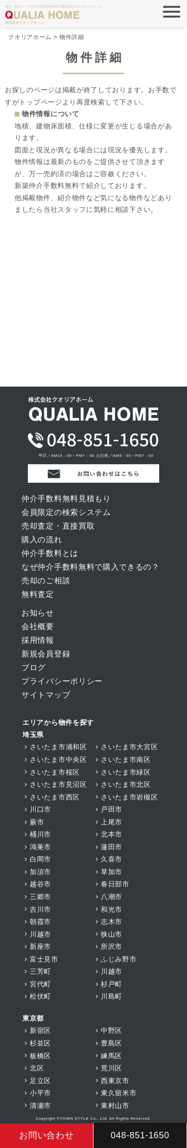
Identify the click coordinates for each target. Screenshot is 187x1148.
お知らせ (37, 613)
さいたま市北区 (126, 784)
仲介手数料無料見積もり (66, 498)
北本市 (111, 834)
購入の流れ (41, 539)
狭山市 (111, 934)
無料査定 (37, 594)
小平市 (40, 1093)
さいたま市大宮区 (129, 747)
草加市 (111, 872)
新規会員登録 (45, 654)
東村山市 (115, 1105)
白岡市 (40, 859)
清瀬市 (40, 1105)
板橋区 (40, 1056)
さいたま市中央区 (58, 759)
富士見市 (44, 959)
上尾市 (111, 822)
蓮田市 (111, 847)
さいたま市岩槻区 (129, 797)
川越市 (40, 934)
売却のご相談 (45, 580)
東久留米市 (119, 1093)
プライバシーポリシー (62, 681)
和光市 (111, 909)
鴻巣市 (40, 847)
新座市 (40, 946)
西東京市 (115, 1081)
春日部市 (115, 884)
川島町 (111, 996)
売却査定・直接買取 (57, 526)
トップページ (40, 102)
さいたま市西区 (55, 797)
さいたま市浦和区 (58, 747)
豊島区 (111, 1043)
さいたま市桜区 (55, 772)
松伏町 (40, 996)
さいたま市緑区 (126, 772)
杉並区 (40, 1043)
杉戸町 (111, 984)
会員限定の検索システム (66, 512)
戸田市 (111, 809)
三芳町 (40, 971)
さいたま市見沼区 (58, 784)
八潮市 (111, 897)
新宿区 (40, 1030)
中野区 (111, 1030)
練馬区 (111, 1056)
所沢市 (111, 946)
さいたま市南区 (126, 759)
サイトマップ (45, 695)
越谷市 (40, 884)
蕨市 (37, 822)
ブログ (33, 667)
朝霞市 (40, 921)
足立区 (40, 1081)
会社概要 (37, 626)
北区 (37, 1068)
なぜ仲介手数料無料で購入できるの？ (90, 567)
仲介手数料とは (49, 553)
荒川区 (111, 1068)
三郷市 (40, 897)
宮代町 (40, 984)
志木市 (111, 921)
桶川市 (40, 834)
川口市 (40, 809)
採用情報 (37, 640)
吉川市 (40, 909)
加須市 (40, 872)
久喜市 (111, 859)
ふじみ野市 (119, 959)
